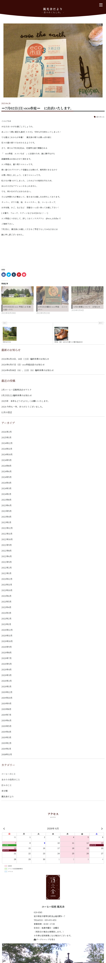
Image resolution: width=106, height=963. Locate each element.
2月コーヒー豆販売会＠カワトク (16, 389)
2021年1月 (6, 624)
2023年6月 (6, 505)
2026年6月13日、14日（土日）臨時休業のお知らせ (25, 358)
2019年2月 (6, 743)
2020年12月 (7, 629)
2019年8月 (6, 709)
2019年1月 (6, 748)
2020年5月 (6, 663)
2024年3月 (6, 488)
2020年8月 (6, 652)
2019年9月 (6, 703)
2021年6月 (6, 595)
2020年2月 (6, 680)
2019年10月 (6, 697)
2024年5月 (6, 477)
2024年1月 (6, 494)
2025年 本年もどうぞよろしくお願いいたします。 (25, 401)
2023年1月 (6, 522)
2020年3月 (6, 675)
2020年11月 (6, 635)
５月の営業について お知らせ (86, 306)
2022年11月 (6, 533)
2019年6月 (6, 720)
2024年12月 (7, 443)
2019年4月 (6, 731)
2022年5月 (6, 561)
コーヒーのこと (8, 773)
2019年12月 (6, 692)
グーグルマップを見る (44, 939)
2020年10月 (7, 641)
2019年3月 (6, 737)
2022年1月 (6, 573)
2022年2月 (6, 567)
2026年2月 (6, 431)
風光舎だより (7, 796)
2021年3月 (6, 612)
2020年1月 (6, 686)
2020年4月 (6, 669)
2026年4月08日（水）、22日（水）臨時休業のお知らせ (27, 370)
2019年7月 (6, 714)
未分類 (4, 790)
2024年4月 (6, 482)
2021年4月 (6, 607)
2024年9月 (6, 460)
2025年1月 (6, 437)
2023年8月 (6, 499)
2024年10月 (7, 454)
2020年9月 (6, 646)
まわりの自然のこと (10, 779)
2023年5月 (6, 511)
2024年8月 (6, 465)
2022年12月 (7, 528)
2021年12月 (6, 578)
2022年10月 (7, 539)
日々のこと (100, 117)
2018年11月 (6, 754)
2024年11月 (6, 448)
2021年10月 (6, 590)
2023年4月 (6, 516)
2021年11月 (6, 584)
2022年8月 (6, 550)
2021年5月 (6, 601)
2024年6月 (6, 471)
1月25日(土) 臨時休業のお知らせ (16, 395)
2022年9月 (6, 544)
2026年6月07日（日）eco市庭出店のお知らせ (23, 364)
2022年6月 (6, 556)
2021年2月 (6, 618)
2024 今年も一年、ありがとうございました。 (22, 406)
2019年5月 (6, 726)
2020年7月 (6, 658)
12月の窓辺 (6, 412)
